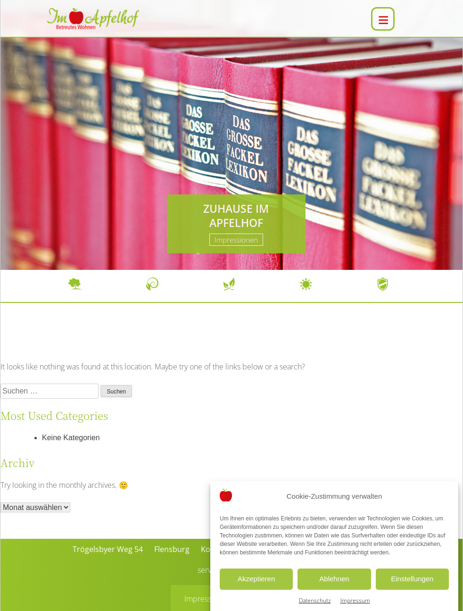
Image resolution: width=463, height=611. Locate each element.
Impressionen (236, 239)
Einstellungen (412, 588)
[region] (231, 135)
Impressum (203, 599)
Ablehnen (334, 588)
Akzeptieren (256, 588)
